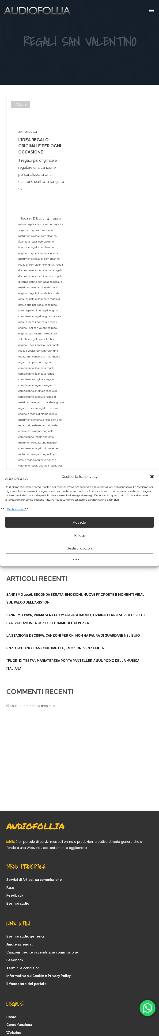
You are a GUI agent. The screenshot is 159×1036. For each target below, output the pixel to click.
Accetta (79, 522)
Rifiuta (79, 535)
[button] (152, 476)
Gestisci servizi (16, 509)
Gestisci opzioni (80, 548)
